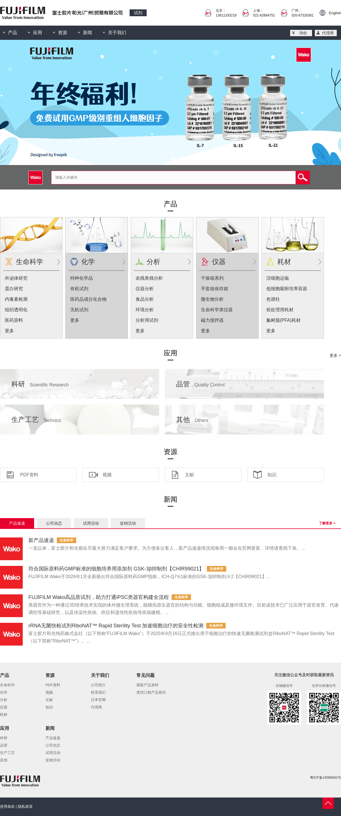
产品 (12, 32)
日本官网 (98, 700)
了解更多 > (327, 523)
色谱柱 (273, 299)
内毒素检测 (16, 299)
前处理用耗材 (280, 309)
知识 (271, 474)
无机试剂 (79, 309)
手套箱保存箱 (214, 288)
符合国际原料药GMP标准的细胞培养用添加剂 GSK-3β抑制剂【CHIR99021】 (116, 569)
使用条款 (7, 806)
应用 (37, 32)
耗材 (284, 261)
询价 (303, 33)
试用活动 (91, 523)
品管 (200, 384)
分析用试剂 (147, 320)
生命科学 (29, 261)
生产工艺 (36, 419)
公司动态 (54, 523)
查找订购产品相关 (151, 692)
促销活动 (128, 523)
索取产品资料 (147, 685)
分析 (153, 261)
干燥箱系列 (212, 278)
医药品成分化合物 (88, 299)
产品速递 (17, 523)
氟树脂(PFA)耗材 (283, 320)
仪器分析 (145, 288)
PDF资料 (29, 474)
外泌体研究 (16, 278)
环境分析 (145, 309)
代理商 (328, 33)
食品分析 (145, 299)
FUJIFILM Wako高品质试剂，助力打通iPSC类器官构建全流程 (98, 597)
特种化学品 (81, 278)
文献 (189, 474)
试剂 (138, 12)
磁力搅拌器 (212, 320)
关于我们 (117, 32)
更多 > (335, 355)
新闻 (87, 32)
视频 (107, 474)
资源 (62, 32)
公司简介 (98, 685)
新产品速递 (41, 540)
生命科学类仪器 (217, 309)
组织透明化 (16, 309)
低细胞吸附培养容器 (286, 288)
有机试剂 (79, 288)
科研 (40, 384)
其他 (192, 419)
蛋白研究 (14, 288)
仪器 (219, 261)
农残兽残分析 (149, 278)
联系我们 (98, 692)
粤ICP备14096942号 (325, 778)
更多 (9, 330)
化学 (88, 261)
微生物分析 (212, 299)
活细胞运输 (277, 278)
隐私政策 (25, 806)
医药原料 (14, 320)
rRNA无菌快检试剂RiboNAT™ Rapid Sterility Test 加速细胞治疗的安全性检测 (115, 626)
